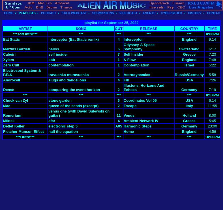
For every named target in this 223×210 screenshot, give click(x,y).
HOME (8, 13)
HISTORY (194, 13)
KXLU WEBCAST (74, 13)
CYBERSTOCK (172, 13)
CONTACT (214, 13)
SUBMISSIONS (103, 13)
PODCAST (48, 13)
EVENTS (149, 13)
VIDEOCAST (128, 13)
